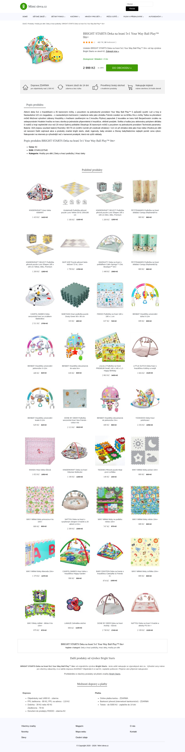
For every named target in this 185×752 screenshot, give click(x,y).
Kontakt (133, 732)
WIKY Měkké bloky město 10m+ (145, 519)
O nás (132, 726)
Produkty (31, 24)
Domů (25, 17)
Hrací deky (103, 648)
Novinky (24, 732)
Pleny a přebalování (133, 17)
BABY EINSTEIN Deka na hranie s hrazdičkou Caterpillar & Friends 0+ (110, 573)
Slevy (23, 737)
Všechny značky (28, 726)
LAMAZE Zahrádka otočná (75, 623)
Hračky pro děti (92, 17)
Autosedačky (155, 17)
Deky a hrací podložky (53, 24)
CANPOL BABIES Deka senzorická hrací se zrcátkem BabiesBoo (40, 316)
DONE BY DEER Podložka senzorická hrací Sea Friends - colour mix (75, 420)
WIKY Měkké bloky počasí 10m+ (145, 470)
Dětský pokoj (57, 17)
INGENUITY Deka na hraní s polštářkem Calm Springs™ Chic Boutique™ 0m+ (110, 264)
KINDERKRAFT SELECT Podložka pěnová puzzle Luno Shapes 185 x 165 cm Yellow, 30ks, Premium (40, 264)
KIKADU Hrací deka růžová (40, 470)
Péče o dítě (112, 17)
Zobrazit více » (112, 51)
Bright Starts (88, 51)
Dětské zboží (39, 17)
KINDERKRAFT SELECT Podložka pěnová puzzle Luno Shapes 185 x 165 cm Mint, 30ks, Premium (110, 212)
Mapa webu (81, 732)
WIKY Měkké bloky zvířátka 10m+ (145, 571)
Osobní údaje (82, 737)
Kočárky (74, 17)
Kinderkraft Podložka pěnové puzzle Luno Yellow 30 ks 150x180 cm (75, 212)
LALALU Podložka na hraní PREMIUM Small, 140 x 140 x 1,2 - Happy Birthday (110, 368)
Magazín (79, 726)
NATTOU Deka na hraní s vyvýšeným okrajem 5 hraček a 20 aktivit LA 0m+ (75, 521)
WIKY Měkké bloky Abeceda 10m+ (40, 571)
